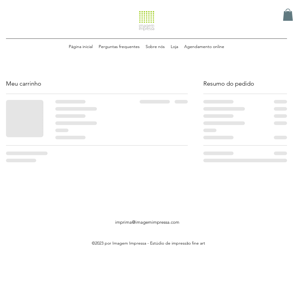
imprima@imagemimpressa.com (147, 222)
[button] (288, 15)
